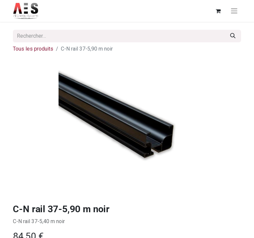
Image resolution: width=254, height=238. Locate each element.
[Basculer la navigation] (234, 11)
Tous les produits (33, 49)
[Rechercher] (233, 36)
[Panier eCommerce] (218, 11)
